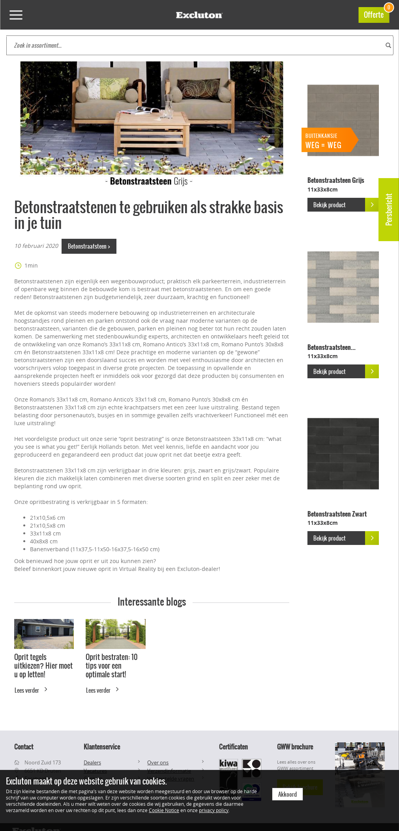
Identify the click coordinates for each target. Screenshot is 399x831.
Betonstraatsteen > (89, 246)
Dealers (92, 762)
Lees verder (32, 689)
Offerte (376, 13)
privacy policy (214, 810)
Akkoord (287, 794)
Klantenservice (102, 746)
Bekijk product (346, 205)
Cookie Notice (164, 810)
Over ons (158, 762)
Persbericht (389, 209)
